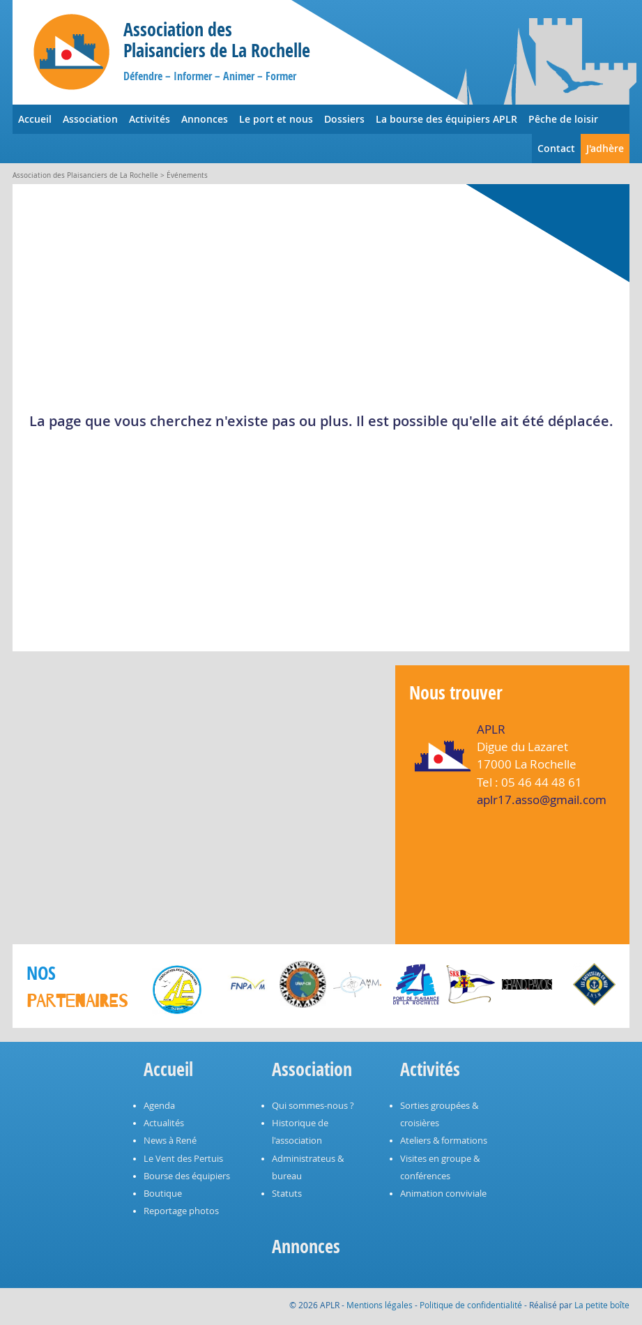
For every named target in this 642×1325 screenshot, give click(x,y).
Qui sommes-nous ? (313, 1106)
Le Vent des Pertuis (183, 1159)
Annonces (204, 119)
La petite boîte (601, 1304)
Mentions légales (379, 1304)
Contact (556, 148)
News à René (170, 1140)
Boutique (163, 1193)
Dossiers (344, 119)
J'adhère (605, 148)
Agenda (159, 1106)
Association (90, 119)
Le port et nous (276, 119)
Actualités (164, 1123)
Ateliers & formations (443, 1140)
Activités (149, 119)
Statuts (287, 1193)
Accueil (35, 119)
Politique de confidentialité (471, 1304)
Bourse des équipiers (187, 1176)
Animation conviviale (443, 1193)
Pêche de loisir (563, 119)
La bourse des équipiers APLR (446, 119)
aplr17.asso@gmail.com (541, 800)
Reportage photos (181, 1211)
